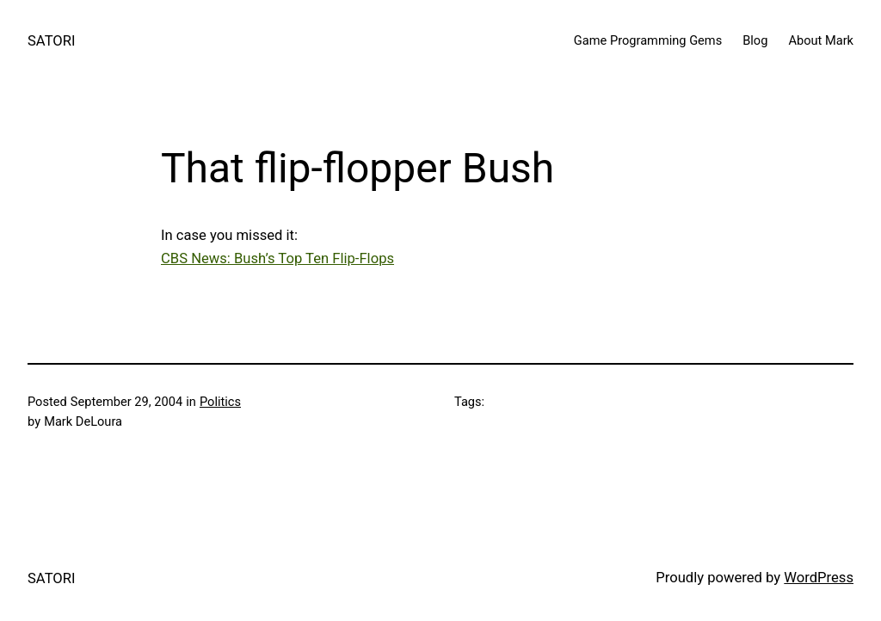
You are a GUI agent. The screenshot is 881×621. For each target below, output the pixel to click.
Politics (220, 401)
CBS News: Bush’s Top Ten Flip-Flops (277, 258)
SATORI (52, 41)
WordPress (818, 577)
